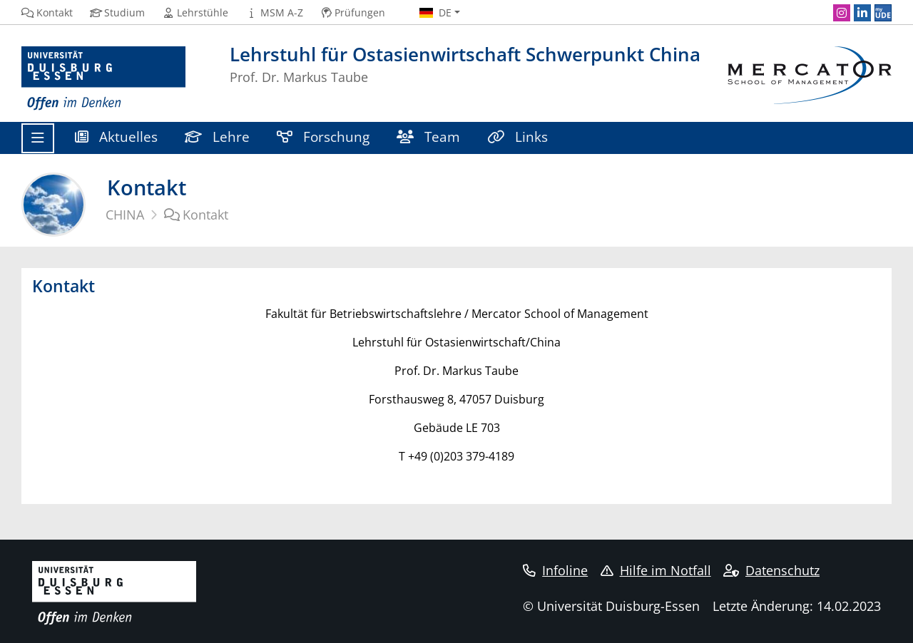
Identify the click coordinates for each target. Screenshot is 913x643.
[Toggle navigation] (37, 138)
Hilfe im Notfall (656, 570)
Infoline (555, 570)
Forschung (323, 136)
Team (428, 136)
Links (517, 136)
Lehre (217, 136)
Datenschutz (771, 570)
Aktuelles (116, 136)
